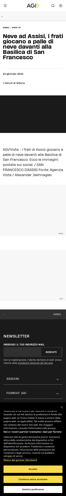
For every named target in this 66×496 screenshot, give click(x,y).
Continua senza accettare (33, 479)
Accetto (33, 469)
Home (6, 27)
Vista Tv (16, 27)
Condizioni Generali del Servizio (35, 363)
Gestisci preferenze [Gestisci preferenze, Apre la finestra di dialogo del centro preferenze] (33, 489)
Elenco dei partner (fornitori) (20, 460)
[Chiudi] (62, 407)
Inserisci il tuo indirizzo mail (24, 344)
